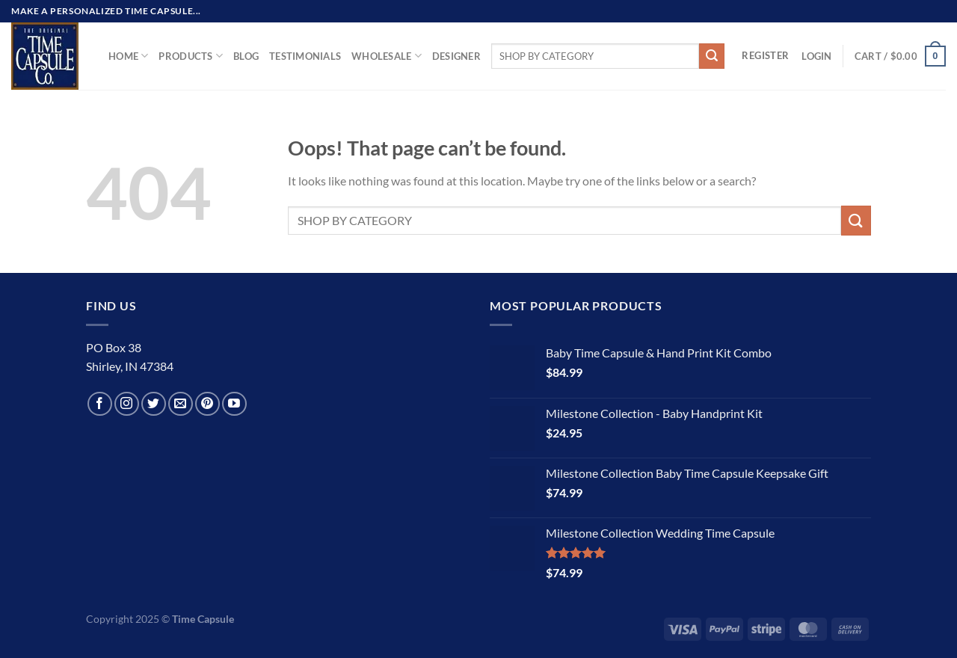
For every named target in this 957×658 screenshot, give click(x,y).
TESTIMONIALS (305, 56)
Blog (246, 56)
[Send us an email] (180, 404)
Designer (456, 56)
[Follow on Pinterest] (207, 404)
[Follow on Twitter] (153, 404)
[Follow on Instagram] (126, 404)
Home (128, 56)
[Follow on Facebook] (99, 404)
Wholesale (386, 56)
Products (191, 56)
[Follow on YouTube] (234, 404)
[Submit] (711, 56)
